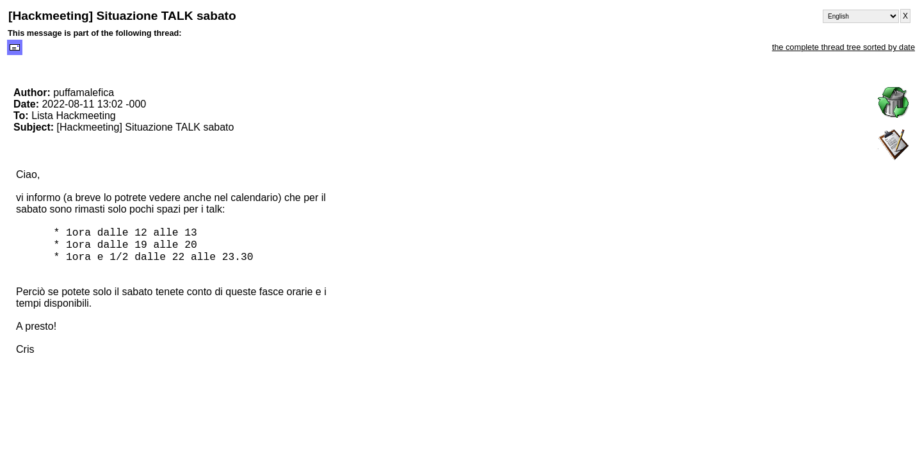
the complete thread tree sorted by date (843, 47)
